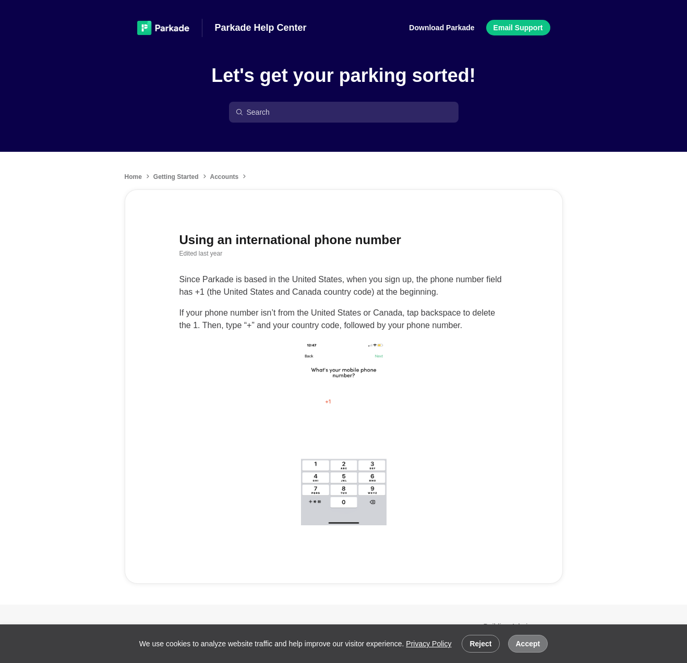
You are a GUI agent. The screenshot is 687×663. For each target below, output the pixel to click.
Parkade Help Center (261, 27)
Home (133, 176)
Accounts (224, 176)
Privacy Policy (428, 644)
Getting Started (176, 176)
